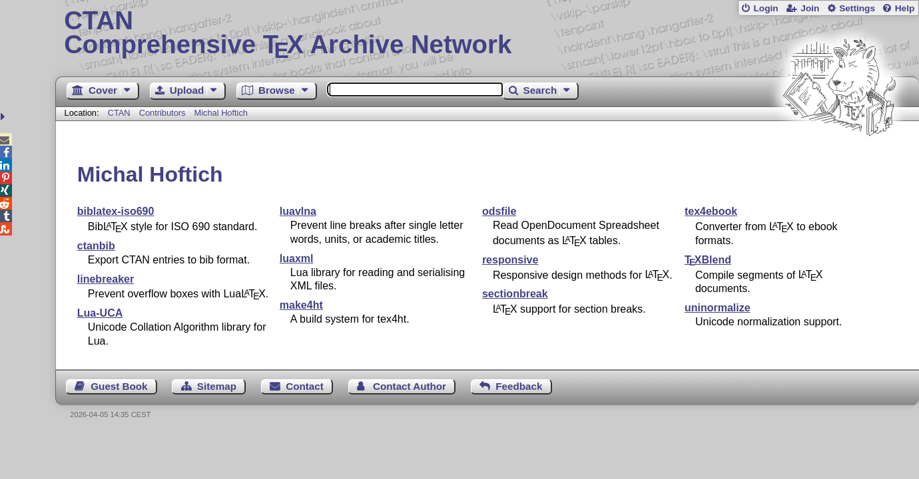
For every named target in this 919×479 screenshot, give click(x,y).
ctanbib (96, 245)
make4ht (301, 305)
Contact (305, 386)
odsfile (499, 211)
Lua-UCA (100, 313)
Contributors (162, 113)
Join (809, 8)
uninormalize (718, 307)
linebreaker (105, 279)
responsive (510, 259)
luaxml (297, 258)
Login (765, 8)
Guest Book (119, 386)
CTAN (119, 113)
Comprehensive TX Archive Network (487, 33)
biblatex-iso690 (115, 211)
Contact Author (409, 386)
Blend (708, 259)
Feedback (518, 386)
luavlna (298, 211)
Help (905, 8)
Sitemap (216, 386)
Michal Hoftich (221, 113)
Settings (857, 8)
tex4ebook (711, 211)
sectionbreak (515, 293)
